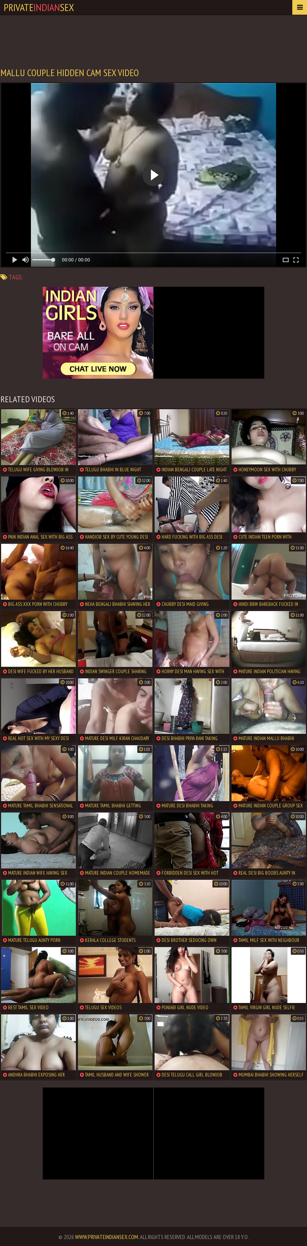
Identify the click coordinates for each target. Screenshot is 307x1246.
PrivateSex (39, 7)
